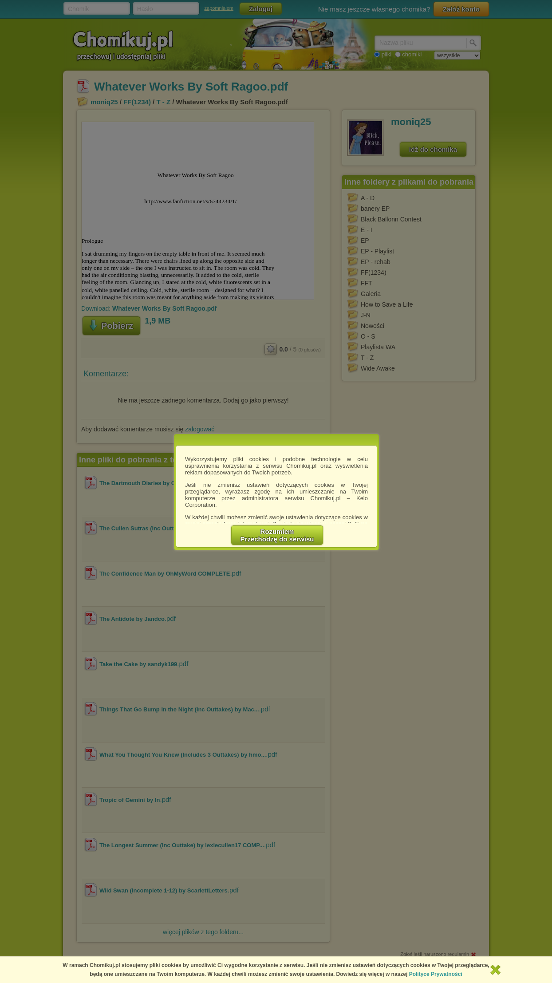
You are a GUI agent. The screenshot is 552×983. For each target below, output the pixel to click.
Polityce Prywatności (435, 974)
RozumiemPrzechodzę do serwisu (277, 535)
